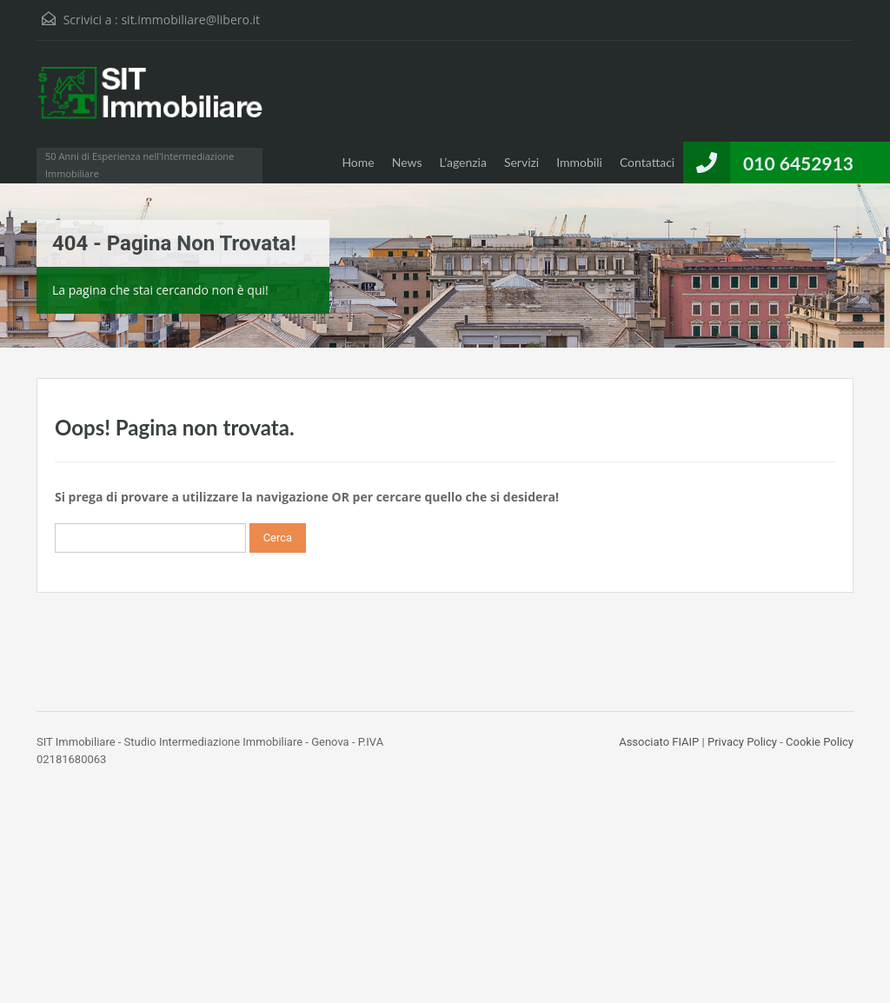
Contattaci (647, 162)
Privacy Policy (742, 741)
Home (358, 162)
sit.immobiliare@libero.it (190, 19)
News (407, 162)
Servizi (521, 162)
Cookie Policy (819, 741)
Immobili (579, 162)
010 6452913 (798, 163)
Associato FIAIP (659, 741)
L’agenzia (463, 162)
